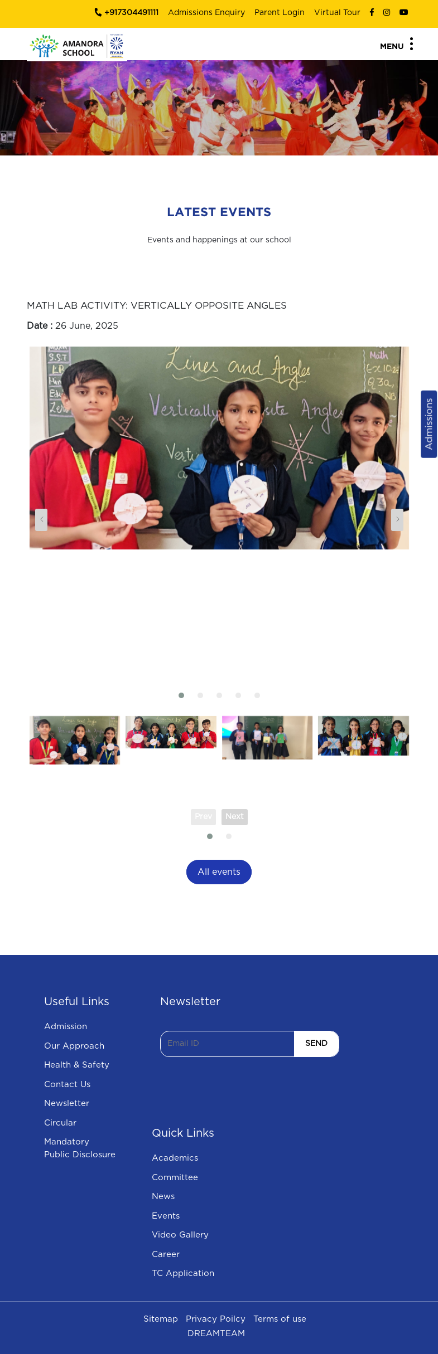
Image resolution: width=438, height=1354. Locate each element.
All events (219, 872)
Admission (65, 1026)
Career (166, 1254)
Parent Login (279, 13)
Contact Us (67, 1084)
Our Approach (74, 1046)
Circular (60, 1123)
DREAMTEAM (216, 1333)
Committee (175, 1177)
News (163, 1196)
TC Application (183, 1273)
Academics (175, 1158)
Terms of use (279, 1319)
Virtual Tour (337, 13)
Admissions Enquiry (206, 13)
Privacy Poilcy (216, 1319)
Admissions (429, 424)
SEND (316, 1044)
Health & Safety (76, 1065)
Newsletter (66, 1103)
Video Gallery (180, 1235)
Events (166, 1216)
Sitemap (160, 1319)
